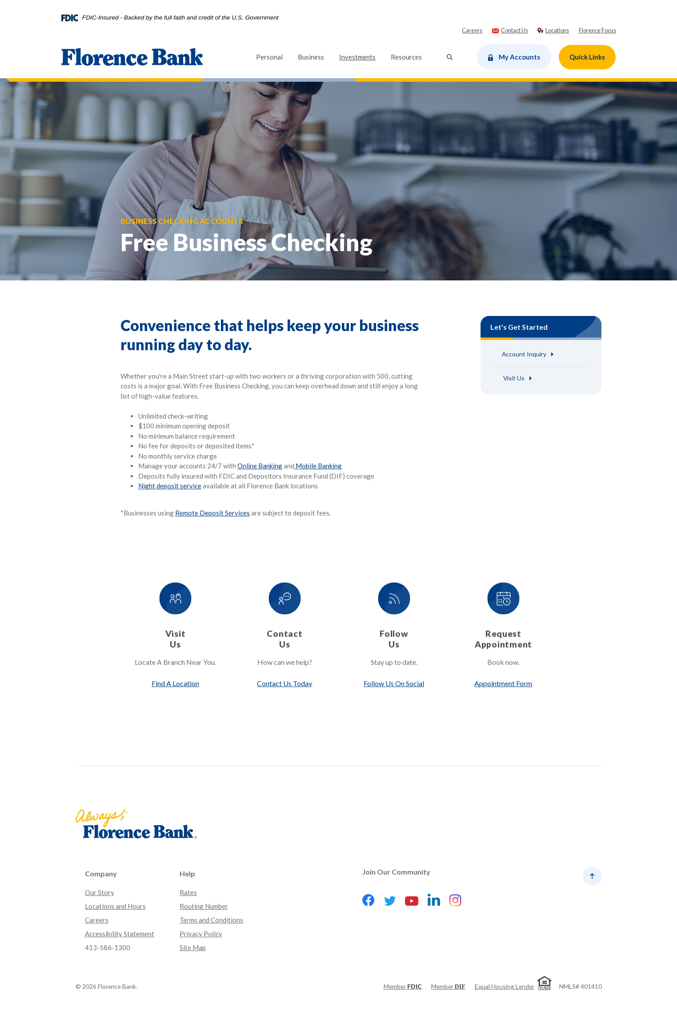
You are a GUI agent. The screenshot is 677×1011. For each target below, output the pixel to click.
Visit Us (513, 378)
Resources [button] (406, 57)
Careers (96, 920)
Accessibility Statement (119, 934)
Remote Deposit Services (212, 513)
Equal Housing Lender (504, 987)
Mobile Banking (318, 466)
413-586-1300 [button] (107, 948)
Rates (188, 893)
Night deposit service (169, 486)
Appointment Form (503, 683)
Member (403, 987)
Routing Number (204, 907)
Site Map (193, 948)
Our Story (99, 893)
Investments (361, 56)
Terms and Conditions (211, 920)
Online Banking (259, 466)
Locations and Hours (115, 907)
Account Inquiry (524, 354)
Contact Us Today (284, 683)
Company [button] (101, 874)
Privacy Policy (201, 934)
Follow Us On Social (394, 683)
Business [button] (311, 57)
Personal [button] (269, 57)
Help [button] (187, 874)
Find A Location (175, 683)
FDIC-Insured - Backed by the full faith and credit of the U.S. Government (180, 18)
